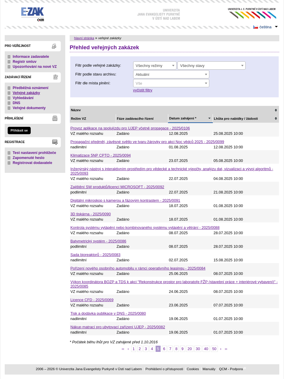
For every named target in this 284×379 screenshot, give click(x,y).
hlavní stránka (84, 38)
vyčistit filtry (142, 90)
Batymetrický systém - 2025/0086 (98, 241)
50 (214, 349)
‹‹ (123, 349)
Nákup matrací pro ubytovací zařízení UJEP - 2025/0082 (118, 327)
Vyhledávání (23, 98)
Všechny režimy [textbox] (149, 65)
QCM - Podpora (231, 369)
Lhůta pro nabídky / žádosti (236, 118)
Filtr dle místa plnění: (92, 83)
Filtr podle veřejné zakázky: (98, 65)
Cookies (193, 369)
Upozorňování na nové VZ (35, 67)
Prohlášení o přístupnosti (164, 369)
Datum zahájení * (182, 118)
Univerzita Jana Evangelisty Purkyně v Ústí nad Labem (247, 13)
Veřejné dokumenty (29, 108)
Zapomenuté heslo (28, 158)
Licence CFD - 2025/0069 (92, 300)
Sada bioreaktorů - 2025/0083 (95, 254)
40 (206, 349)
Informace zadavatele (31, 57)
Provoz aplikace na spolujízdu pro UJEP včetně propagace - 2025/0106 (130, 128)
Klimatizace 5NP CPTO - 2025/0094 (101, 155)
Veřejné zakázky (26, 93)
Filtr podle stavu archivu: (95, 74)
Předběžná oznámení (30, 88)
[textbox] (171, 83)
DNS (16, 103)
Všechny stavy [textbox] (192, 65)
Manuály (209, 369)
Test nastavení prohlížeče (34, 153)
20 (189, 349)
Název (76, 110)
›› (226, 349)
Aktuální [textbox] (142, 74)
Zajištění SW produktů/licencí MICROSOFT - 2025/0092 (117, 187)
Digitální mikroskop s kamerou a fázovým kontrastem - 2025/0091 (125, 200)
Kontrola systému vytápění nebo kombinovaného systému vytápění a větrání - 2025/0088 (145, 227)
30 (198, 349)
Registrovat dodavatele (32, 163)
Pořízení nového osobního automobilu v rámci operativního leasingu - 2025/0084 (138, 268)
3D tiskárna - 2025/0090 (91, 214)
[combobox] (155, 65)
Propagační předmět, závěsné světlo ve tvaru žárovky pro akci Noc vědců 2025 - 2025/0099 (147, 142)
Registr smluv (24, 62)
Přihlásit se (19, 130)
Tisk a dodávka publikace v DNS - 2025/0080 (108, 313)
